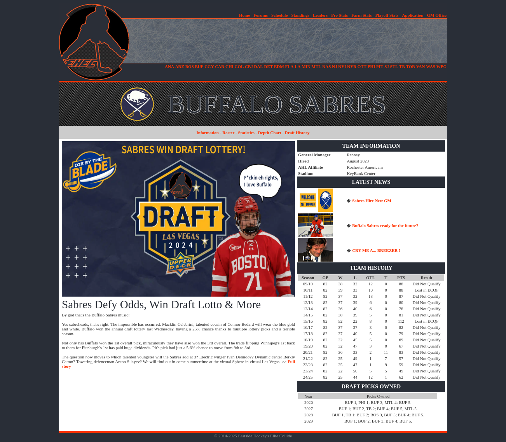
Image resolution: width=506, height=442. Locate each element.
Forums (260, 15)
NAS (326, 66)
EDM (279, 66)
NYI (342, 66)
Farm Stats (361, 15)
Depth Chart (269, 132)
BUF (199, 66)
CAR (219, 66)
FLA (289, 66)
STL (394, 66)
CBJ (249, 66)
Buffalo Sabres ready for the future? (385, 225)
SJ (386, 66)
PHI (371, 66)
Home (244, 15)
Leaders (320, 15)
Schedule (279, 15)
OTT (362, 66)
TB (402, 66)
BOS (189, 66)
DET (268, 66)
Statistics (246, 132)
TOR (410, 66)
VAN (420, 66)
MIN (306, 66)
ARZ (179, 66)
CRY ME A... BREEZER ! (376, 250)
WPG (441, 66)
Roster (228, 132)
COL (239, 66)
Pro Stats (339, 15)
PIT (379, 66)
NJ (334, 66)
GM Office (437, 15)
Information (208, 132)
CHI (229, 66)
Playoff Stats (387, 15)
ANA (169, 66)
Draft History (297, 132)
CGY (209, 66)
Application (412, 15)
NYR (351, 66)
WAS (430, 66)
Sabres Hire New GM (371, 200)
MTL (316, 66)
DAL (258, 66)
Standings (300, 15)
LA (297, 66)
